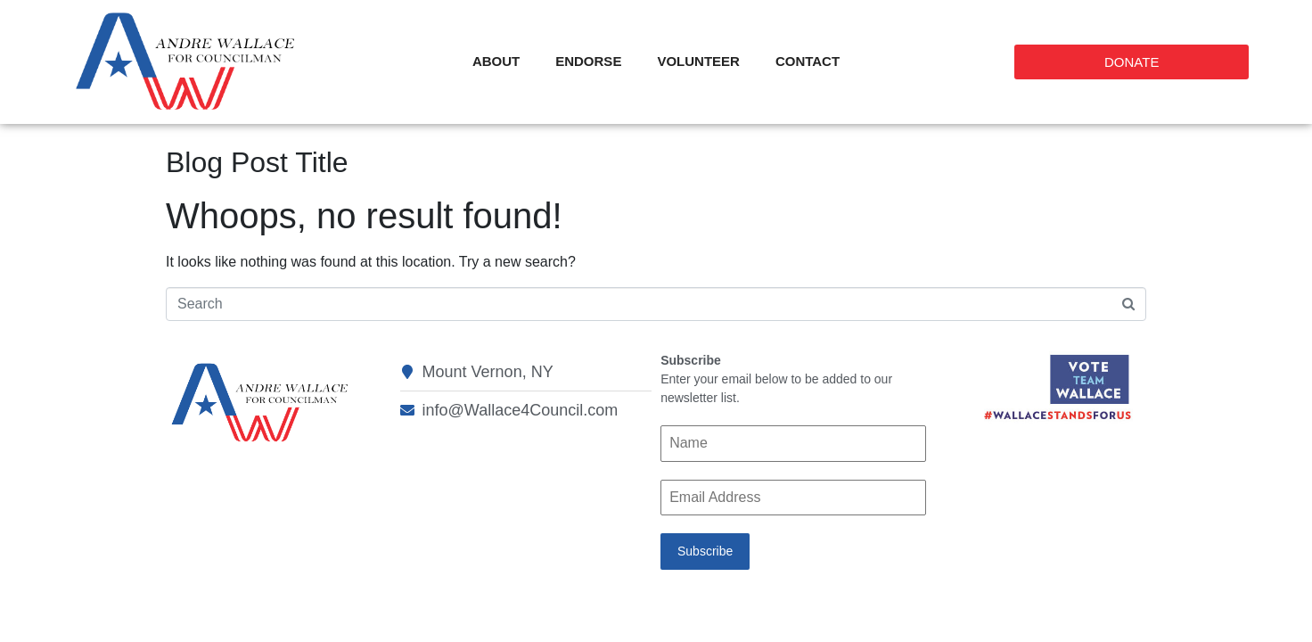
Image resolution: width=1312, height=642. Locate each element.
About (496, 61)
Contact (807, 61)
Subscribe (705, 551)
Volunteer (698, 61)
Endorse (588, 61)
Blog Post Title (257, 162)
